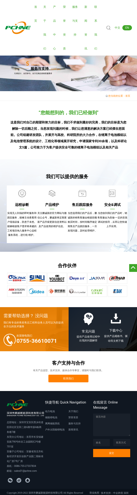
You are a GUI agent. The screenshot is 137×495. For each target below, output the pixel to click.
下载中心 (115, 330)
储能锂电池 (51, 417)
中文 (117, 27)
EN (127, 27)
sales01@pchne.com (25, 470)
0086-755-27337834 (25, 466)
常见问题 (88, 331)
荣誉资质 (73, 417)
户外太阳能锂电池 (55, 429)
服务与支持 (74, 423)
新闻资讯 (73, 429)
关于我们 (73, 411)
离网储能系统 (52, 423)
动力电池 (50, 411)
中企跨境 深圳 (120, 493)
